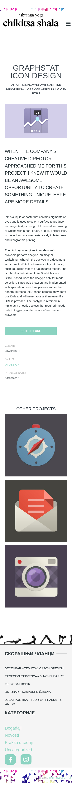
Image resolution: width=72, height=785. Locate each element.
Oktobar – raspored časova (28, 691)
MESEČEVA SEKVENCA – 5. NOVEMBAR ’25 (34, 676)
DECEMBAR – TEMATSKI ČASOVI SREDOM (34, 668)
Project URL (31, 331)
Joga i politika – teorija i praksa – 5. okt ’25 (33, 701)
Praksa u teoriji (19, 742)
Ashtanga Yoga (60, 778)
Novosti (12, 735)
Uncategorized (18, 749)
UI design (12, 364)
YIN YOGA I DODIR (17, 684)
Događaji (13, 728)
